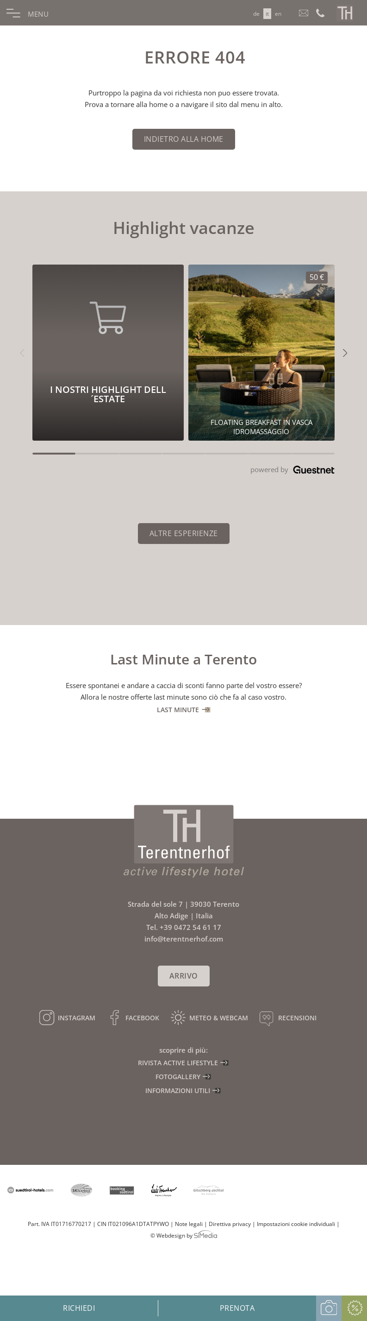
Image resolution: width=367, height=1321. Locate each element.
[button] (22, 352)
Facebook (142, 1017)
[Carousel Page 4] (183, 454)
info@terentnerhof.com (304, 12)
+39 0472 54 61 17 (190, 927)
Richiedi (79, 1308)
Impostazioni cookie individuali (296, 1224)
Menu (37, 14)
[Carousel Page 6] (269, 454)
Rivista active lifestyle (178, 1062)
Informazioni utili (177, 1090)
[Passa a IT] (267, 13)
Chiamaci (320, 12)
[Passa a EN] (278, 13)
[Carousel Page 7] (313, 454)
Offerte (354, 1308)
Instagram (76, 1017)
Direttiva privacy (230, 1224)
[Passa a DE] (256, 13)
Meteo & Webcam (218, 1017)
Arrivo (183, 976)
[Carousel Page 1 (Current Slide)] (53, 454)
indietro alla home (184, 139)
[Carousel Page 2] (96, 454)
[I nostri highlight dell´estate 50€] (262, 353)
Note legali (189, 1224)
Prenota (237, 1308)
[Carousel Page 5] (226, 454)
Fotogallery (178, 1076)
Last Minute (178, 709)
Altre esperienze (183, 533)
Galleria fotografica (329, 1308)
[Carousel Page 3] (140, 454)
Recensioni (297, 1017)
